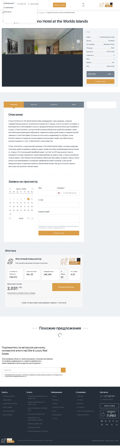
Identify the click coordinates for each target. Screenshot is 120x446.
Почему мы (80, 408)
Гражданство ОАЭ (34, 428)
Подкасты (56, 400)
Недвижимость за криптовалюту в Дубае (35, 419)
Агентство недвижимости (85, 411)
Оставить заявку (100, 81)
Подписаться (57, 370)
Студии (42, 12)
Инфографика (57, 415)
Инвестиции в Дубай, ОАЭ (36, 414)
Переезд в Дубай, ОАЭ (35, 424)
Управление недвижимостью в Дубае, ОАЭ (38, 398)
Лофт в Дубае (7, 408)
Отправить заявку (58, 233)
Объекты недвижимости (16, 12)
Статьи (55, 419)
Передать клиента (83, 415)
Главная (4, 12)
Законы (55, 404)
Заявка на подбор (109, 5)
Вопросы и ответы (58, 408)
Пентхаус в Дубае (9, 411)
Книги (54, 411)
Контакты (57, 5)
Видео (55, 396)
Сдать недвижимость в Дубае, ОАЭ (38, 410)
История (80, 400)
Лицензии (80, 404)
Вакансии (80, 396)
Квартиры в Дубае (32, 12)
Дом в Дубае (7, 400)
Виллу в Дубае (7, 415)
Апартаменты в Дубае (10, 404)
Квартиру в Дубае (9, 396)
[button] (59, 193)
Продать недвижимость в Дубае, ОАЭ (36, 404)
